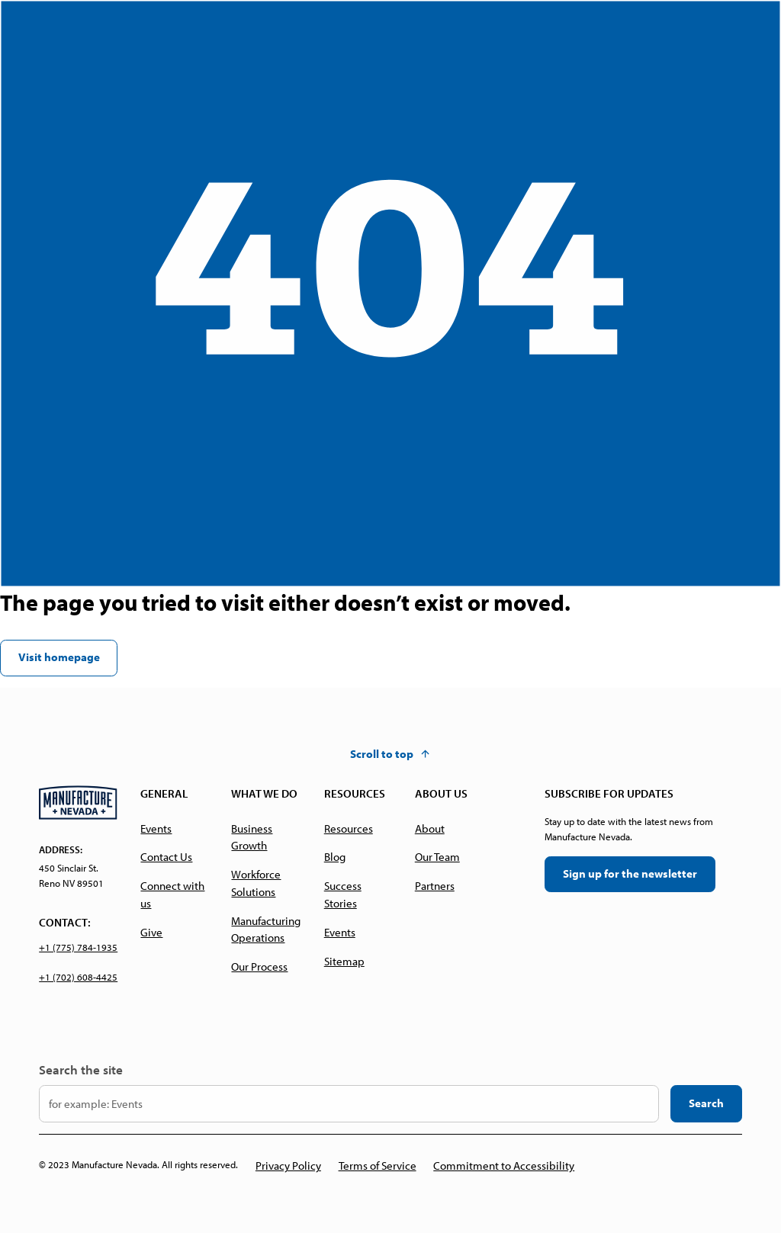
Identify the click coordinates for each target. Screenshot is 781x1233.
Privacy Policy (288, 1165)
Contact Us (166, 856)
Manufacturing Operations (266, 930)
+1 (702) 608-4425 (78, 977)
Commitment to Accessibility (503, 1165)
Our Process (259, 966)
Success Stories (343, 894)
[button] (390, 754)
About (430, 828)
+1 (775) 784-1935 (78, 947)
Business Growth (251, 837)
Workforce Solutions (256, 883)
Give (151, 932)
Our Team (437, 856)
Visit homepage (59, 657)
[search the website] (705, 1103)
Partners (435, 885)
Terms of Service (377, 1165)
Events (156, 828)
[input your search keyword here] (349, 1103)
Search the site (81, 1069)
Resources (348, 828)
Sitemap (344, 961)
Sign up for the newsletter (630, 873)
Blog (335, 856)
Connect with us (172, 894)
